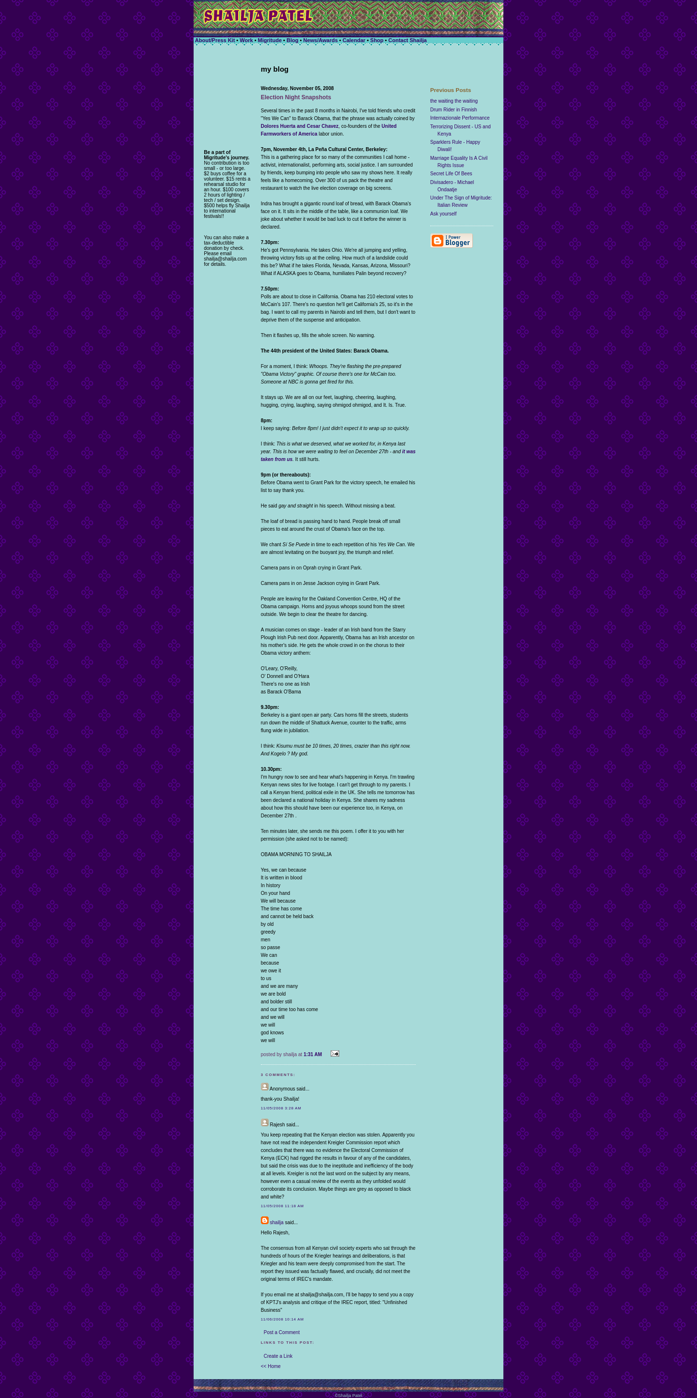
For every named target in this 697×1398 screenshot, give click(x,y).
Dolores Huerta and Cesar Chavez (300, 126)
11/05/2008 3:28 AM (281, 1108)
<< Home (271, 1366)
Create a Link (278, 1356)
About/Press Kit (215, 40)
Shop (377, 40)
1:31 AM (312, 1054)
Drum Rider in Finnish (453, 109)
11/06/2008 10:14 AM (282, 1319)
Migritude (270, 40)
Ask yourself (443, 213)
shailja (277, 1222)
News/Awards (320, 40)
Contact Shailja (407, 40)
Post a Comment (282, 1332)
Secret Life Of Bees (451, 173)
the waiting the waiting (454, 101)
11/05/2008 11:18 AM (282, 1206)
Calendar (355, 40)
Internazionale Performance (460, 118)
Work (246, 40)
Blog (292, 40)
